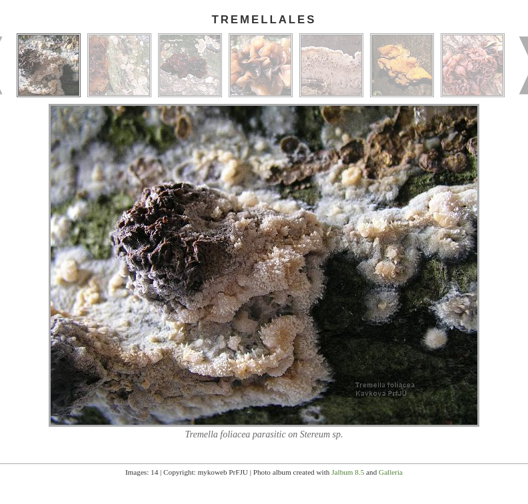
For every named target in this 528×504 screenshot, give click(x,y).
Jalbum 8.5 (347, 472)
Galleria (391, 472)
